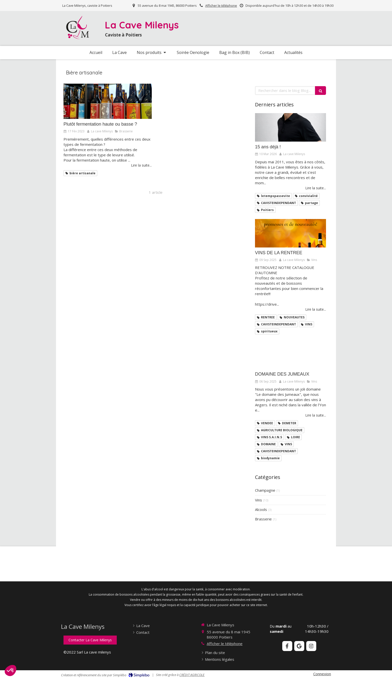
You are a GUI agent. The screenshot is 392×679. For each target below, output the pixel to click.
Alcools (261, 509)
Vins (258, 499)
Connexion (322, 673)
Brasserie (263, 518)
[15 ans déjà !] (290, 127)
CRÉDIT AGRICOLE (191, 675)
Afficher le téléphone (221, 5)
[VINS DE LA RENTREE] (290, 233)
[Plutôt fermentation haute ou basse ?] (108, 101)
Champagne (265, 490)
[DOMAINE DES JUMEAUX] (290, 355)
